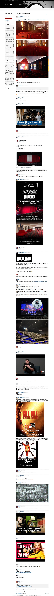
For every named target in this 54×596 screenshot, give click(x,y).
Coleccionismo (8, 44)
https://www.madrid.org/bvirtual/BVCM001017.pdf (39, 281)
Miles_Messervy (21, 392)
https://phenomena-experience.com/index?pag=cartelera (24, 479)
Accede (17, 593)
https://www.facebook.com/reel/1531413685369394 (23, 572)
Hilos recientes (7, 21)
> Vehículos (7, 36)
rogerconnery (20, 85)
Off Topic (7, 60)
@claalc (18, 88)
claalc (19, 80)
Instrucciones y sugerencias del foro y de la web (9, 58)
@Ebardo (18, 584)
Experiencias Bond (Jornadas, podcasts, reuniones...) (9, 54)
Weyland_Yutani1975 (22, 564)
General (6, 27)
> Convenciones (8, 51)
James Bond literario (9, 41)
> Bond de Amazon (8, 29)
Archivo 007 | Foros (13, 5)
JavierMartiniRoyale (21, 252)
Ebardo (19, 482)
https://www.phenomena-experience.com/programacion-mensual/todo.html (27, 269)
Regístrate (20, 593)
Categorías (7, 20)
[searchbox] (45, 9)
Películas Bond (8, 28)
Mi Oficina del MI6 (15, 0)
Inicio (6, 0)
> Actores (7, 33)
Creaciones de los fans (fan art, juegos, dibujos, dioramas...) (9, 47)
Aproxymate (39, 595)
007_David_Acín (21, 16)
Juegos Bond (7, 45)
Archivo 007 (10, 0)
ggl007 (19, 279)
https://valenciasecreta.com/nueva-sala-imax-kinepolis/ (24, 296)
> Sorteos (7, 52)
